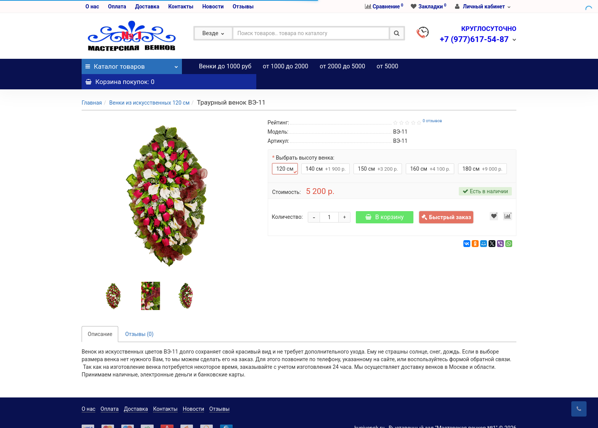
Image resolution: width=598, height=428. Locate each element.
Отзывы (243, 6)
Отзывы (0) (139, 319)
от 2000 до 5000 (342, 66)
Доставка (147, 6)
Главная (92, 87)
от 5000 (388, 66)
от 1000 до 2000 (285, 66)
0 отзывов (432, 105)
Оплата (117, 6)
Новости (212, 6)
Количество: (287, 202)
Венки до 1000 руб (225, 66)
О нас (92, 6)
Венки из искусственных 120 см (149, 87)
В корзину (384, 201)
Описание (100, 319)
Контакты (180, 6)
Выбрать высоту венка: (305, 142)
